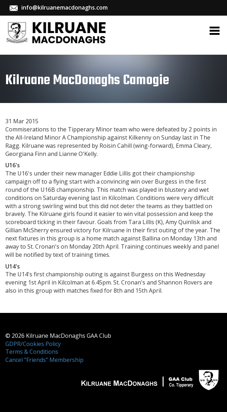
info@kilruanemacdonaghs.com (64, 7)
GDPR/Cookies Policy (33, 344)
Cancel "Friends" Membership (44, 360)
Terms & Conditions (31, 352)
